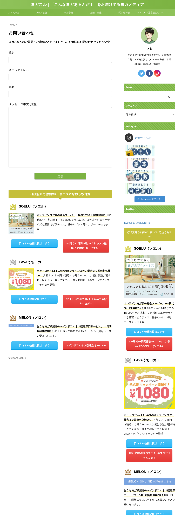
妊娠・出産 (96, 12)
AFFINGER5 (126, 510)
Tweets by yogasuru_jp (137, 185)
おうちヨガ (13, 12)
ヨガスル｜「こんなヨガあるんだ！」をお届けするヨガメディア (87, 4)
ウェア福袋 (41, 12)
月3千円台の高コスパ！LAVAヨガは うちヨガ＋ (86, 301)
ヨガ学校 (68, 12)
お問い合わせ (123, 12)
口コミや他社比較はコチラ (34, 243)
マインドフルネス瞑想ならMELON (86, 345)
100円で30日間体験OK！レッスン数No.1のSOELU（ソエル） (86, 245)
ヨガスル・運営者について (150, 12)
